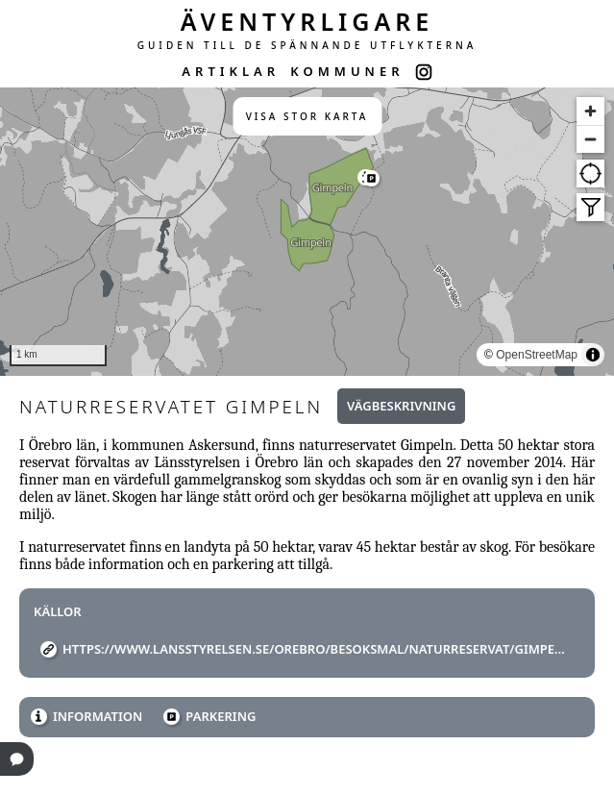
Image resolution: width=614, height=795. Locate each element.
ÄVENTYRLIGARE (307, 21)
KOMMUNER (347, 71)
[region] (307, 231)
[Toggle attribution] (592, 354)
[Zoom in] (590, 111)
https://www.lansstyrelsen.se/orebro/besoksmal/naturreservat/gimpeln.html (314, 649)
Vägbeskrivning (401, 405)
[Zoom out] (590, 139)
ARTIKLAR (231, 71)
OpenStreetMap (536, 354)
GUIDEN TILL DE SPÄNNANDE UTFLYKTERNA (307, 45)
